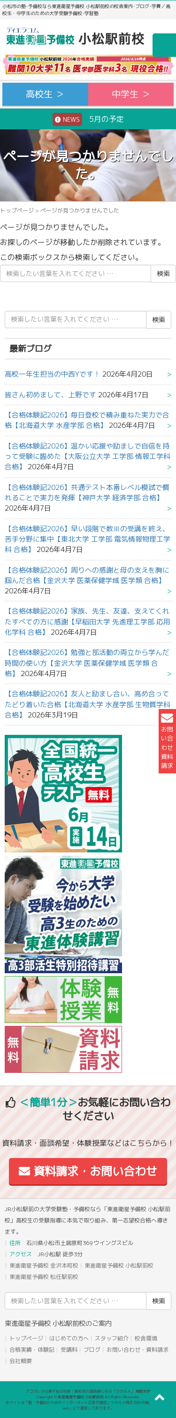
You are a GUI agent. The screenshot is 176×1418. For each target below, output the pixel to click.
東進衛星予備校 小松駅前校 (118, 1265)
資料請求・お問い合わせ (88, 1171)
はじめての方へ (69, 1338)
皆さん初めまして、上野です (50, 395)
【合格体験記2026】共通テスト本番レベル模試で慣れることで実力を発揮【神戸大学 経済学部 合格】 (87, 492)
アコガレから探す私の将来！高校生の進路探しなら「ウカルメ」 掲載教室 (88, 1391)
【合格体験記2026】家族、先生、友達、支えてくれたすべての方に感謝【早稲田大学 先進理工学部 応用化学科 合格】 (87, 621)
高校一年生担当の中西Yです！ (52, 374)
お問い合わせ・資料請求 (137, 1350)
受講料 (69, 1350)
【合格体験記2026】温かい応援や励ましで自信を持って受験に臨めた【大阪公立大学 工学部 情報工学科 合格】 (87, 456)
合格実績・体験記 (31, 1350)
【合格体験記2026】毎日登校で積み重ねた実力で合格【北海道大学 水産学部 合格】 (87, 420)
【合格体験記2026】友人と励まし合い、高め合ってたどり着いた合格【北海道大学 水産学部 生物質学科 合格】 (87, 704)
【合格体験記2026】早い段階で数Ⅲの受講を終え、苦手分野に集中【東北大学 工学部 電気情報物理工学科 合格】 (87, 539)
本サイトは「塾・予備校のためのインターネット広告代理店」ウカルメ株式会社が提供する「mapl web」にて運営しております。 (88, 1405)
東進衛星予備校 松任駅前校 (43, 1277)
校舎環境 (146, 1338)
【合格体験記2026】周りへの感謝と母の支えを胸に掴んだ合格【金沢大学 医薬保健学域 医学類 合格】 (87, 575)
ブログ (92, 1350)
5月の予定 (88, 119)
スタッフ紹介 (112, 1338)
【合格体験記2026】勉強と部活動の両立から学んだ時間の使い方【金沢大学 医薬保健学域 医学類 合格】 (87, 662)
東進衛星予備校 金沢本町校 (43, 1265)
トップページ (17, 210)
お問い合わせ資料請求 (167, 741)
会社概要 (20, 1361)
